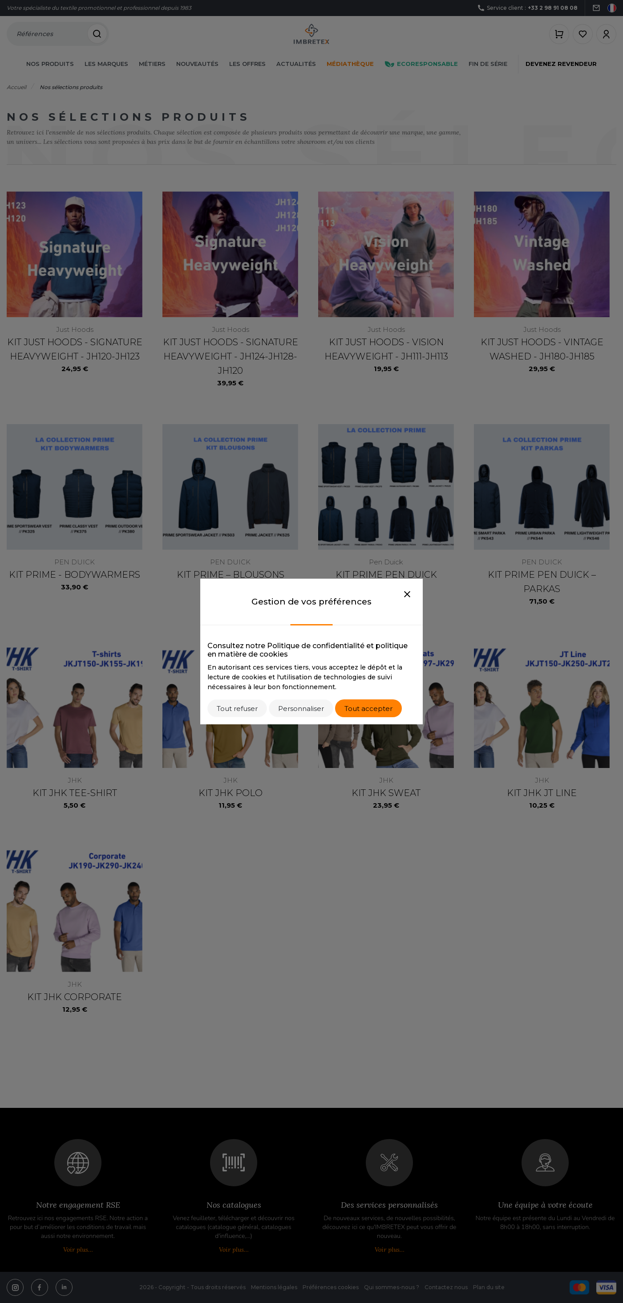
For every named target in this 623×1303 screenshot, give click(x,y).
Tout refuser (237, 708)
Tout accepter (368, 708)
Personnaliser (301, 708)
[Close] (407, 594)
